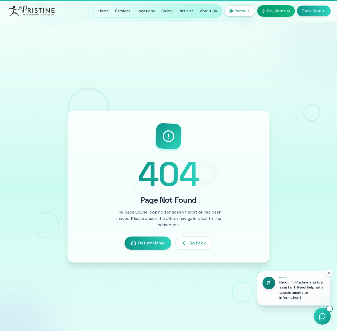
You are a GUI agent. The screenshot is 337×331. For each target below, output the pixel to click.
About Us (208, 10)
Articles (187, 10)
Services (123, 10)
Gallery (167, 10)
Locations (146, 10)
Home (103, 10)
